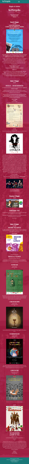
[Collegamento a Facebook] (22, 1)
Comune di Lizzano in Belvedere (15, 97)
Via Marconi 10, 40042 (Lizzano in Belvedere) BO (14, 459)
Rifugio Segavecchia (7, 95)
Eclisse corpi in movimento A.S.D (15, 96)
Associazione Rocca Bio (22, 94)
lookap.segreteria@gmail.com (14, 190)
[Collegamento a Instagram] (23, 1)
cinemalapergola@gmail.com (14, 460)
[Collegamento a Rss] (26, 1)
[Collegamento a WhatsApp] (25, 1)
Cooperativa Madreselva (15, 94)
